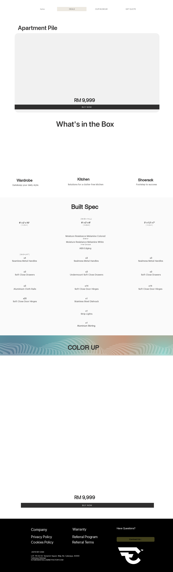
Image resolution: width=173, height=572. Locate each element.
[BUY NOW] (87, 107)
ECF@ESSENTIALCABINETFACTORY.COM (47, 560)
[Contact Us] (135, 539)
